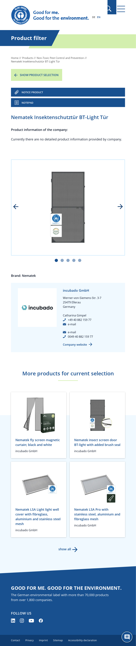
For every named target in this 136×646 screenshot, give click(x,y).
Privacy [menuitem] (30, 640)
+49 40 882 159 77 (79, 320)
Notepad (27, 102)
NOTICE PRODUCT (32, 92)
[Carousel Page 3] (68, 260)
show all (64, 549)
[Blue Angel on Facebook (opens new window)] (41, 621)
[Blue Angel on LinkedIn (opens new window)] (13, 621)
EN (98, 17)
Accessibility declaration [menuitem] (84, 640)
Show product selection (39, 75)
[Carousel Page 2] (62, 260)
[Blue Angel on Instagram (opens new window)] (22, 621)
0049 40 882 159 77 (80, 337)
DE (93, 17)
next (117, 207)
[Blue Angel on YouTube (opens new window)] (31, 621)
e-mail (72, 324)
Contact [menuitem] (15, 640)
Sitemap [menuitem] (59, 640)
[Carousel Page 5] (79, 260)
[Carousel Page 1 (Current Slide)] (56, 260)
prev (18, 207)
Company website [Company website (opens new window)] (75, 345)
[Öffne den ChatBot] (126, 636)
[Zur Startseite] (51, 15)
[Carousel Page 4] (73, 260)
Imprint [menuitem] (44, 640)
